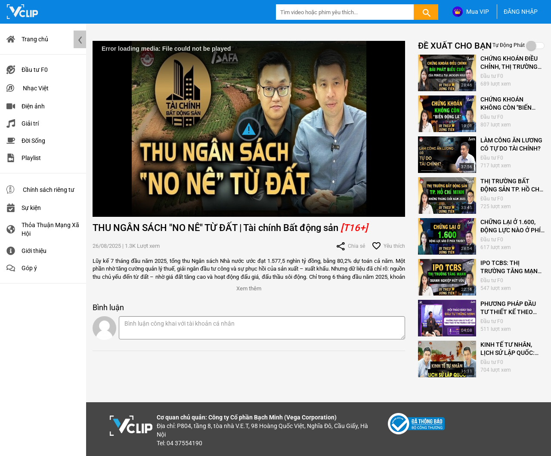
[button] (249, 286)
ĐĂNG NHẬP (521, 11)
